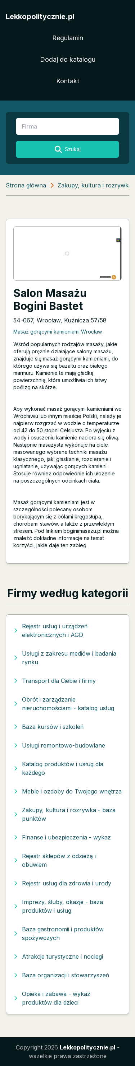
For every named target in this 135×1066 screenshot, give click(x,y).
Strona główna (26, 185)
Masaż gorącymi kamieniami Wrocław (57, 332)
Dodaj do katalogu (67, 59)
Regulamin (67, 38)
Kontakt (67, 81)
